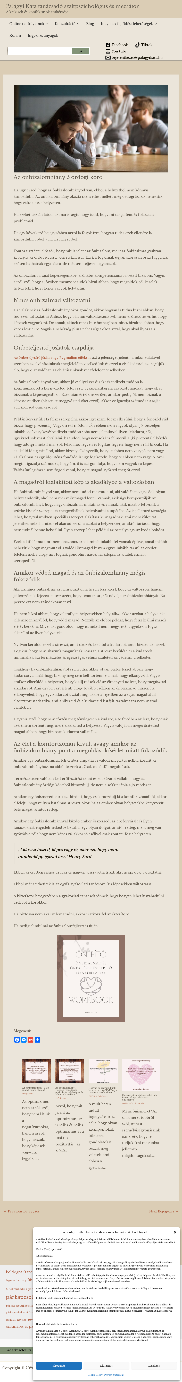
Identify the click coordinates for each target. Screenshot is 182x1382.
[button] (175, 1232)
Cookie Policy (95, 1375)
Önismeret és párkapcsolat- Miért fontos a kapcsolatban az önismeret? (140, 1097)
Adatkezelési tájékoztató (27, 1350)
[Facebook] (116, 45)
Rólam (15, 35)
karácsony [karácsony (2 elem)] (21, 1280)
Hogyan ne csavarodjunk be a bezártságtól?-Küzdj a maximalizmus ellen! (101, 1091)
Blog (90, 24)
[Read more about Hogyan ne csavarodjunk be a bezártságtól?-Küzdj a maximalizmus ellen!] (103, 1071)
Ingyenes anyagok (43, 35)
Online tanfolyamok (28, 24)
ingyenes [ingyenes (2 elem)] (10, 1280)
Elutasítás (106, 1365)
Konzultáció (67, 24)
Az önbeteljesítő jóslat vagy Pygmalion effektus (54, 357)
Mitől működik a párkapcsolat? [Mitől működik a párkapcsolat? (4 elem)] (26, 1288)
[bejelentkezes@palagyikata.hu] (134, 57)
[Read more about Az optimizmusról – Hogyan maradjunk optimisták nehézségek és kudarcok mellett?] (70, 1071)
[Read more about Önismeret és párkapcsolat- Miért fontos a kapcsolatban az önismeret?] (141, 1074)
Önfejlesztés (27, 1093)
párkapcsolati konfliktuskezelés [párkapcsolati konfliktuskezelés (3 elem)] (24, 1312)
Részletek (154, 1365)
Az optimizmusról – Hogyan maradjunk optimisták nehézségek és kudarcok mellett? (68, 1091)
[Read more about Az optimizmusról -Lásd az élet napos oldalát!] (36, 1071)
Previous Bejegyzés (22, 1213)
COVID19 (93, 1098)
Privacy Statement (113, 1375)
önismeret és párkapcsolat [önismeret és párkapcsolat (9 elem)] (28, 1326)
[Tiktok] (144, 45)
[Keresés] (80, 51)
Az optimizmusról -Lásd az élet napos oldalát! (36, 1088)
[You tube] (116, 51)
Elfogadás (59, 1365)
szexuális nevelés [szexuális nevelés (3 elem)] (16, 1319)
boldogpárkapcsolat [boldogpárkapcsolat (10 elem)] (23, 1272)
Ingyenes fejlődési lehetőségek (129, 24)
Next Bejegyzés (163, 1213)
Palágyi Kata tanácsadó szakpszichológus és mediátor (72, 6)
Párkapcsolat (139, 1103)
